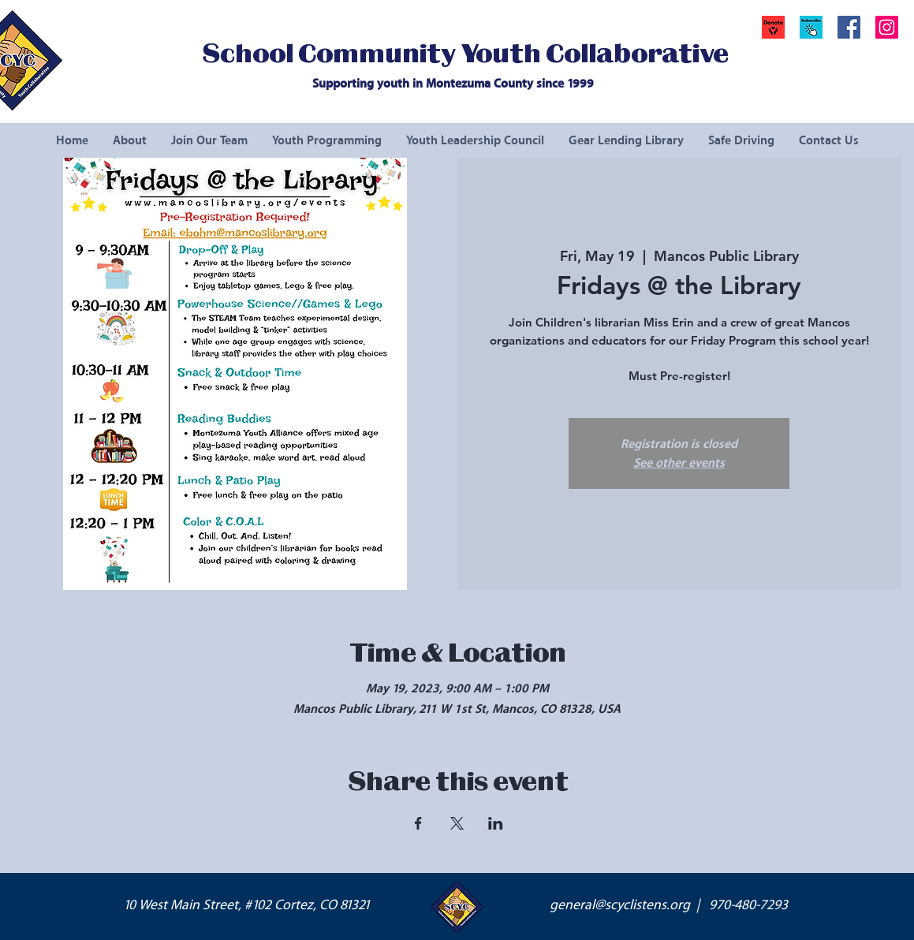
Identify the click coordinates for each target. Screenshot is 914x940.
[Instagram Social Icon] (886, 27)
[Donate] (773, 27)
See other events (679, 463)
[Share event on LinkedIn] (495, 823)
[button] (811, 27)
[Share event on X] (457, 823)
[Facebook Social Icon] (849, 27)
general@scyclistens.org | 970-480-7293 (669, 905)
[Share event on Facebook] (418, 823)
